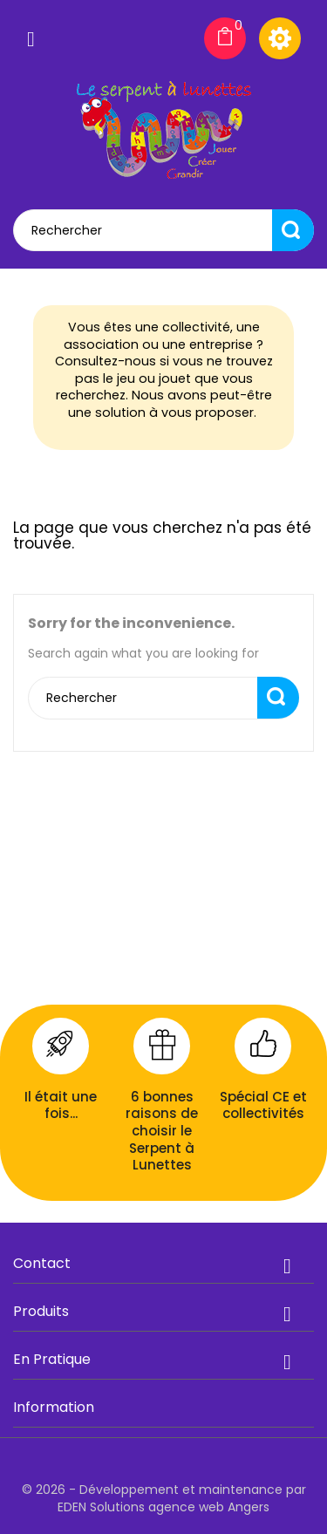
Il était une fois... (60, 1105)
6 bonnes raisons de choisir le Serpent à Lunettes (162, 1130)
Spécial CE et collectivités (263, 1105)
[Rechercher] (163, 230)
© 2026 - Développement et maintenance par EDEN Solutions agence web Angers (164, 1498)
